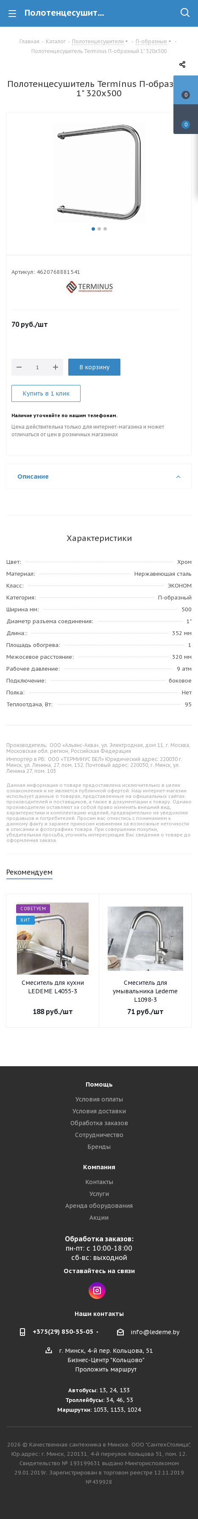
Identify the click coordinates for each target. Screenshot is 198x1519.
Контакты (99, 1182)
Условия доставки (99, 1111)
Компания (99, 1167)
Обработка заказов (99, 1123)
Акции (99, 1217)
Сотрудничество (99, 1135)
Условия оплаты (99, 1099)
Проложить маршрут (106, 1369)
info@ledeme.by (155, 1332)
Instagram (97, 1290)
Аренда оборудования (99, 1206)
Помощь (99, 1084)
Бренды (99, 1147)
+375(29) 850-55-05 (63, 1331)
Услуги (99, 1194)
